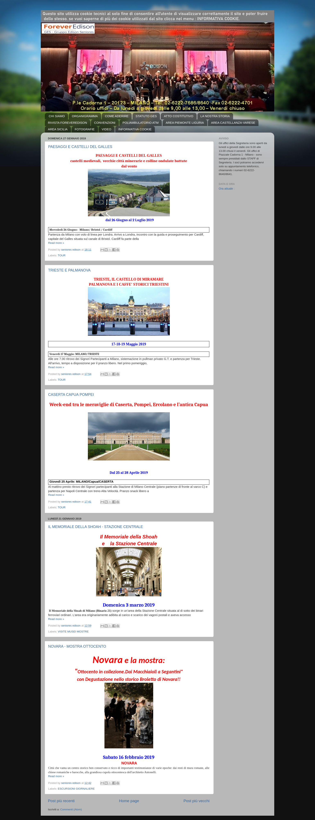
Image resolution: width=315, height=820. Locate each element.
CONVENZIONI (104, 122)
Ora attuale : (227, 188)
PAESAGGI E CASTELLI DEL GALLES (80, 147)
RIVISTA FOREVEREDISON (67, 122)
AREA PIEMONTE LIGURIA (185, 122)
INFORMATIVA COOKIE (135, 129)
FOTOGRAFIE (85, 129)
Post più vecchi (197, 801)
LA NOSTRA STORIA (215, 116)
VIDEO (106, 129)
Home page (129, 801)
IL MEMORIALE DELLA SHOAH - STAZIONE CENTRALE (95, 527)
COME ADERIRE (116, 116)
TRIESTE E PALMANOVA (69, 270)
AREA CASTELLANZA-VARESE (233, 122)
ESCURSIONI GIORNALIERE (76, 788)
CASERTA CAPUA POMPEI (71, 395)
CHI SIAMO (57, 116)
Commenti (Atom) (71, 809)
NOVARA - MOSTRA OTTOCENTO (77, 646)
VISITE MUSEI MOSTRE (73, 631)
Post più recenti (61, 801)
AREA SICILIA (58, 129)
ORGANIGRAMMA (85, 116)
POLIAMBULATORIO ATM (140, 122)
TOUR (62, 255)
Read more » (56, 242)
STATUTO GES (146, 116)
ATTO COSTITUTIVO (178, 116)
